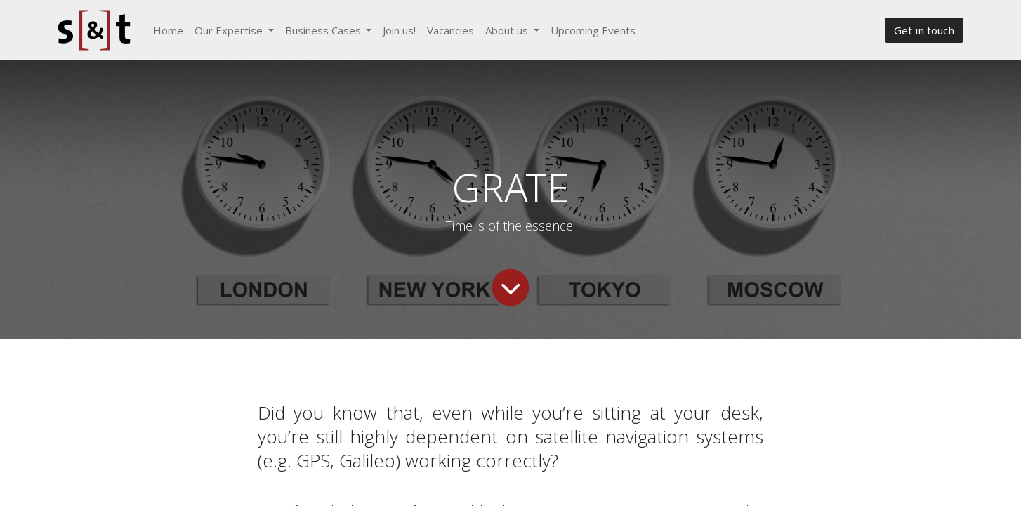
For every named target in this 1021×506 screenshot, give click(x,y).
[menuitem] (168, 30)
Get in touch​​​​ (924, 30)
